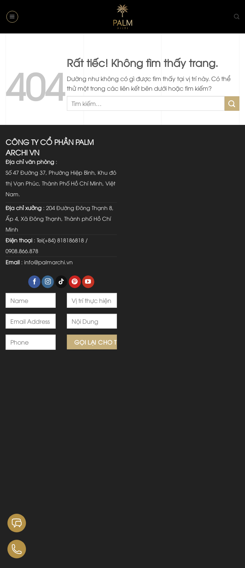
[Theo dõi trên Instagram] (48, 281)
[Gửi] (232, 103)
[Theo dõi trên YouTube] (88, 281)
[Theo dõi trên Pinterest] (75, 281)
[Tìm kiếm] (236, 17)
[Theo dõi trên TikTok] (61, 281)
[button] (12, 17)
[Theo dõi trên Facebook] (34, 281)
